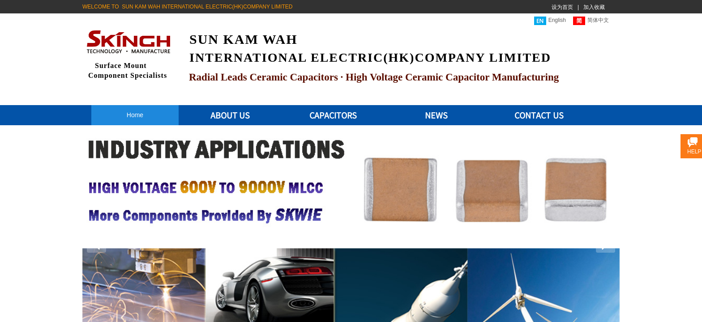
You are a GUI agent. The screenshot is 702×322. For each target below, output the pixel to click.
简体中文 (591, 21)
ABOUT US (230, 115)
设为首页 (562, 7)
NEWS (436, 115)
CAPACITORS (333, 115)
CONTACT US (539, 115)
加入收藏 (594, 7)
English (550, 21)
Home (135, 115)
